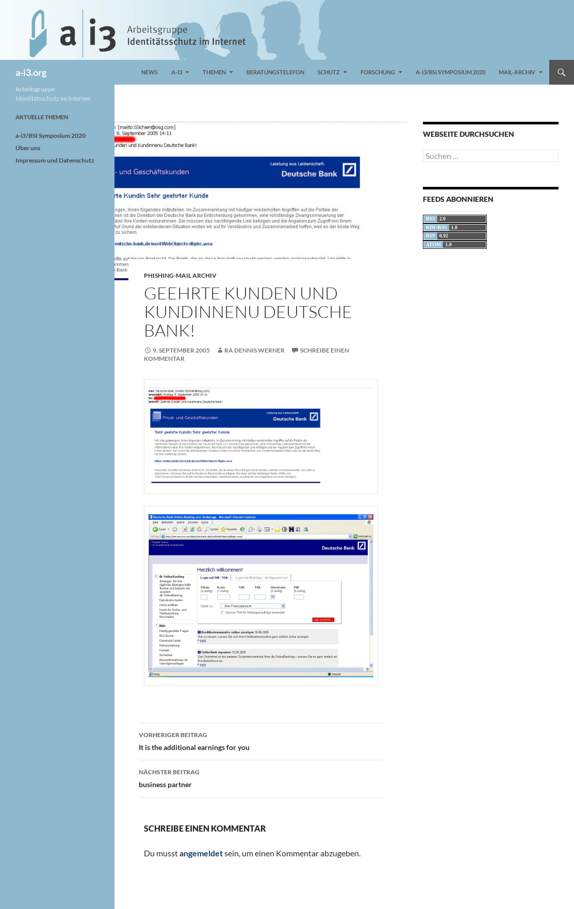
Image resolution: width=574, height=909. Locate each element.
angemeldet (201, 853)
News (149, 72)
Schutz (329, 72)
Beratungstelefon (275, 72)
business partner (261, 777)
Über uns (27, 148)
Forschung (377, 72)
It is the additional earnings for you (261, 740)
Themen (214, 72)
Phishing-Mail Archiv (180, 275)
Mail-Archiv (517, 72)
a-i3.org (30, 72)
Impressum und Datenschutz (54, 160)
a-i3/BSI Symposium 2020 (450, 72)
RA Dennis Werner (254, 350)
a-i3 (176, 72)
